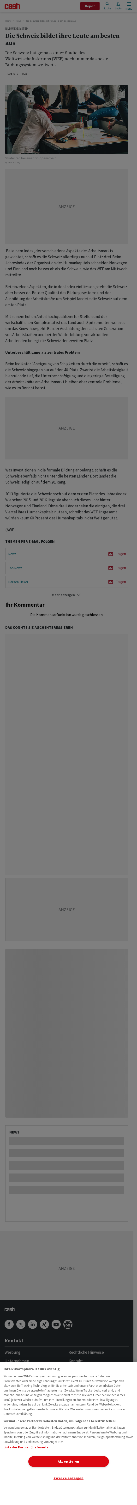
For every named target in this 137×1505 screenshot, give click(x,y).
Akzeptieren (68, 1461)
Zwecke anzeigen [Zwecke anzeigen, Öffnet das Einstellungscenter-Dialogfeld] (68, 1478)
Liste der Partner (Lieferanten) (28, 1447)
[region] (68, 1433)
